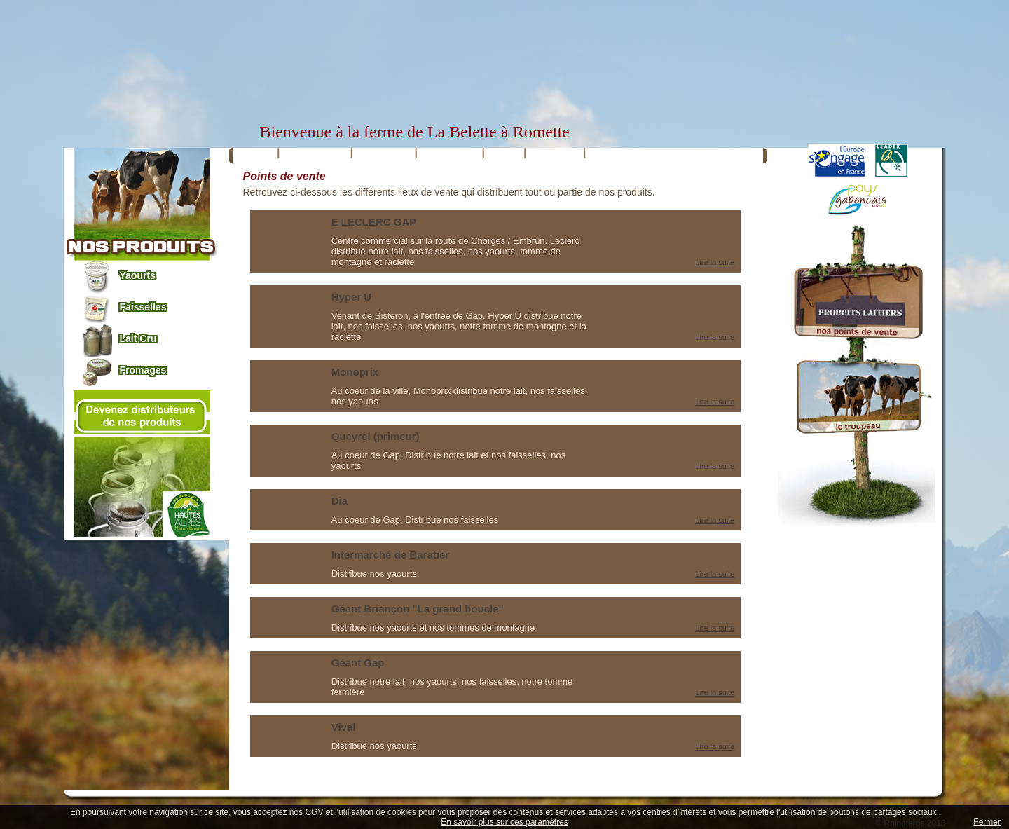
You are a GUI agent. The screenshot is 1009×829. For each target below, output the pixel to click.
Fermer (987, 822)
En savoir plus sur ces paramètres (504, 822)
